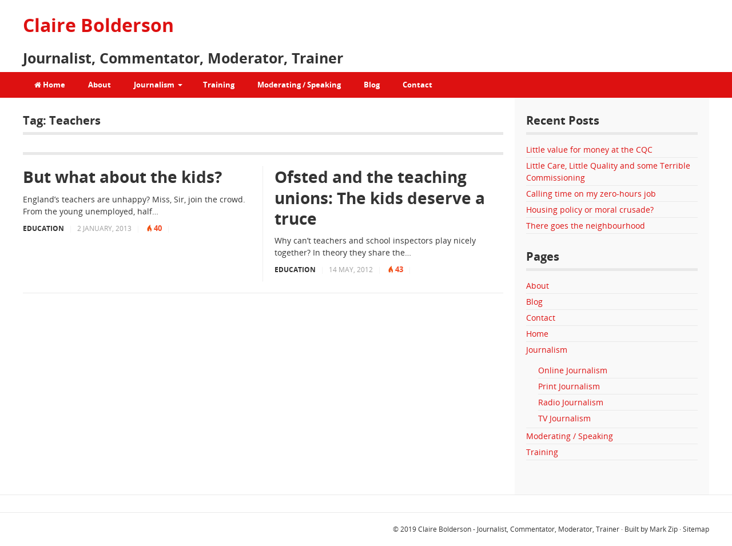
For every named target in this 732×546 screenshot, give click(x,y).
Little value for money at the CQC (589, 149)
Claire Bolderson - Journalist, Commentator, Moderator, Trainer (518, 529)
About (99, 84)
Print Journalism (569, 386)
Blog (372, 84)
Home (49, 84)
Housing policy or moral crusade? (590, 209)
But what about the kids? (122, 176)
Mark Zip (664, 529)
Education (43, 228)
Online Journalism (572, 370)
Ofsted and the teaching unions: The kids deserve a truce (379, 197)
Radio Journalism (570, 402)
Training (218, 84)
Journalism (154, 84)
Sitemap (696, 529)
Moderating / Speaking (299, 84)
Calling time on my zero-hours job (591, 193)
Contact (417, 84)
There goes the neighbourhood (585, 225)
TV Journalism (564, 418)
